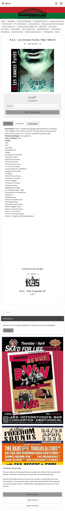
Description (20, 124)
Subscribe (8, 330)
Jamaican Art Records (56, 21)
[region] (32, 480)
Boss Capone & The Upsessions (53, 24)
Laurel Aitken (15, 29)
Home (3, 21)
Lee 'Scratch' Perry (28, 29)
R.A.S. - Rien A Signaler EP (32, 291)
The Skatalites (48, 32)
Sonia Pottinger (17, 32)
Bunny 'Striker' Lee (9, 26)
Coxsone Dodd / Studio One (27, 26)
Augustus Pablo (34, 24)
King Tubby (5, 29)
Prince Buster (56, 29)
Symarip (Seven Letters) (33, 32)
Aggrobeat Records (40, 21)
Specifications (33, 124)
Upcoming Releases (24, 21)
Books (57, 32)
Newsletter (11, 21)
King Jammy (53, 26)
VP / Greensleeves (20, 24)
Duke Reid (42, 26)
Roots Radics (5, 32)
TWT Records (7, 24)
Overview (8, 124)
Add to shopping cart (32, 112)
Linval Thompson (43, 29)
